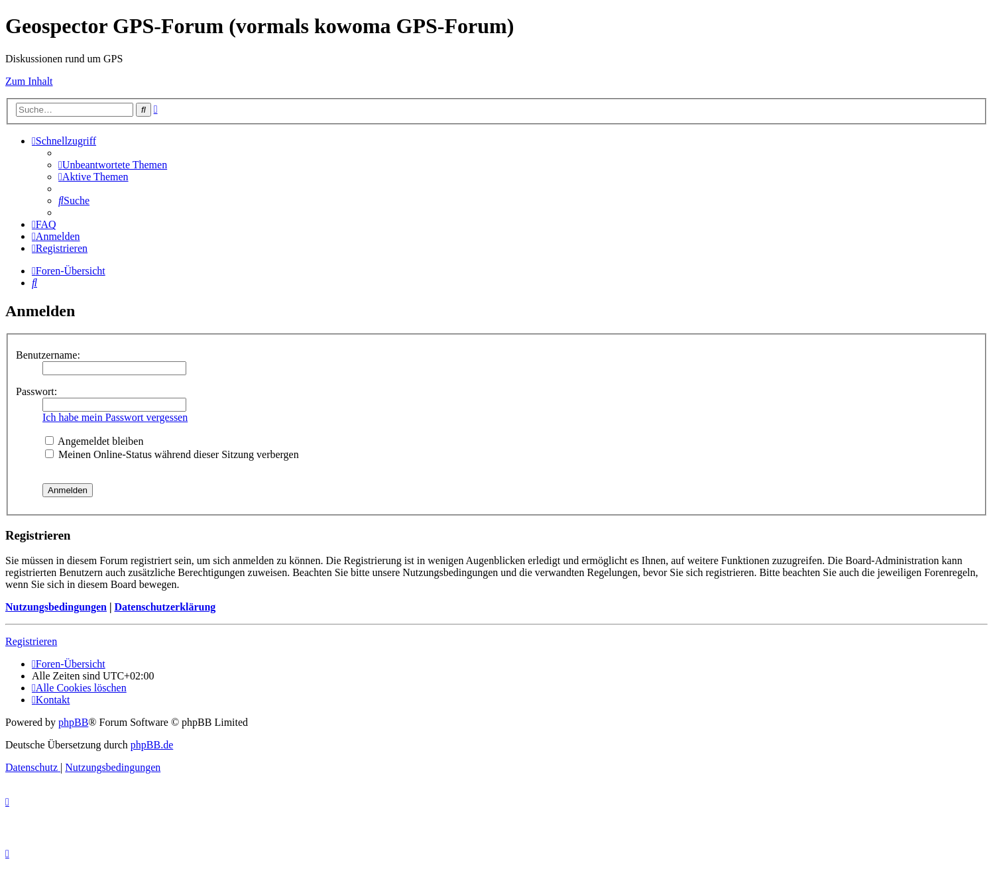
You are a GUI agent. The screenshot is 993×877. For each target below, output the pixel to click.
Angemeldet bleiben (94, 441)
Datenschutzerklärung (164, 607)
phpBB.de (152, 744)
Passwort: (36, 391)
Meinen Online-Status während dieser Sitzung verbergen (172, 454)
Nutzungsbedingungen (56, 607)
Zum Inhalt (29, 81)
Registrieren (31, 641)
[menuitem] (112, 164)
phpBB (73, 722)
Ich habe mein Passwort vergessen (115, 417)
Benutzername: (48, 355)
